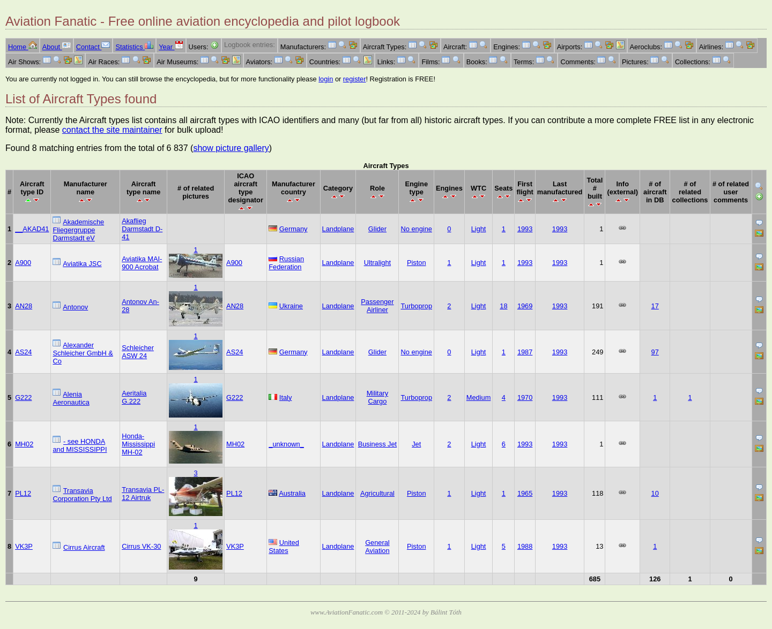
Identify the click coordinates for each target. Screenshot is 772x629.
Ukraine (291, 306)
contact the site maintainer (112, 129)
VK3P (24, 546)
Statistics (134, 47)
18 (503, 306)
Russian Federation (286, 263)
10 (655, 493)
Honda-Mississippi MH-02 (138, 444)
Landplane (338, 229)
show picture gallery (231, 148)
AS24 (23, 352)
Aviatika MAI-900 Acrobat (142, 263)
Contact (93, 47)
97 (655, 352)
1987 (524, 352)
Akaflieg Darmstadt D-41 (142, 229)
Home (22, 47)
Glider (377, 229)
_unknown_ (286, 444)
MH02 (24, 444)
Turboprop (416, 306)
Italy (285, 397)
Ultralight (377, 263)
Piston (416, 263)
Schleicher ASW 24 (138, 352)
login (325, 79)
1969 (524, 306)
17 (655, 306)
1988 (524, 546)
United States (284, 547)
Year (171, 47)
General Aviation (377, 547)
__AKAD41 (32, 229)
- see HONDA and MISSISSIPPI (80, 445)
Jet (416, 444)
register (354, 79)
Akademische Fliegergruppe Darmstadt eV (78, 230)
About (56, 47)
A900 (23, 263)
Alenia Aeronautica (71, 398)
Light (478, 229)
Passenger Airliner (377, 306)
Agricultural (377, 493)
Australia (292, 493)
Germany (293, 229)
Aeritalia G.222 (134, 397)
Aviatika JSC (82, 264)
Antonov (75, 307)
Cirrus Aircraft (84, 547)
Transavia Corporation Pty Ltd (82, 495)
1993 (524, 229)
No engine (416, 229)
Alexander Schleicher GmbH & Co (83, 353)
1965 (524, 493)
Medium (478, 397)
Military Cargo (378, 397)
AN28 (23, 306)
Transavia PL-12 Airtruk (143, 494)
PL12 (23, 493)
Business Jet (377, 444)
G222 (23, 397)
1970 (524, 397)
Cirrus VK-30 (141, 546)
